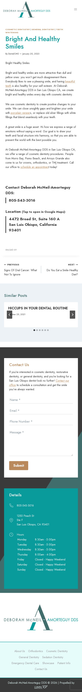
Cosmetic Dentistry (17, 29)
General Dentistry (29, 657)
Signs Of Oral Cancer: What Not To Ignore (21, 269)
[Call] (41, 505)
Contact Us (41, 669)
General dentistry (43, 29)
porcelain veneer (20, 113)
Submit (18, 465)
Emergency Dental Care (25, 663)
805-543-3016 (22, 200)
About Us (19, 651)
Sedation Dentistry (52, 657)
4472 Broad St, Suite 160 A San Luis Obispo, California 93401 (34, 224)
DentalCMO (13, 53)
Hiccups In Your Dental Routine (38, 308)
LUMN (41, 687)
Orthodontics (35, 651)
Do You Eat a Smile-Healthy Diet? (61, 269)
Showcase (48, 663)
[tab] (34, 330)
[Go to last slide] (9, 315)
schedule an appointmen (35, 167)
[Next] (72, 315)
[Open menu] (75, 9)
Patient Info (63, 663)
